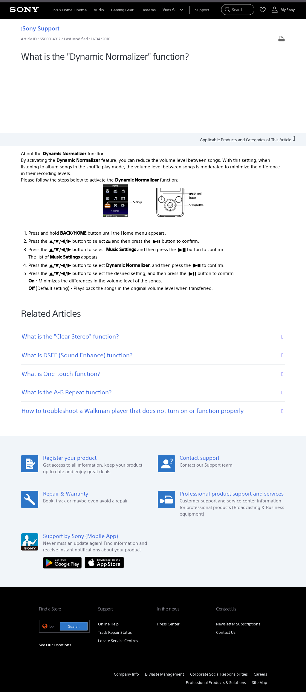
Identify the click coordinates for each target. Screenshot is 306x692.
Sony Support (40, 28)
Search (73, 559)
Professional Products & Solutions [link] (216, 616)
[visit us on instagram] (248, 631)
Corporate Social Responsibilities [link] (219, 608)
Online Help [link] (108, 557)
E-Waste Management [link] (164, 608)
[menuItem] (202, 10)
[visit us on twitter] (235, 631)
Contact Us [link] (225, 565)
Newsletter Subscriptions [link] (238, 557)
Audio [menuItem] (99, 10)
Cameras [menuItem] (147, 10)
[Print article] (281, 39)
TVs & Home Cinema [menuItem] (69, 10)
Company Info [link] (126, 608)
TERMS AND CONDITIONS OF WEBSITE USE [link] (72, 659)
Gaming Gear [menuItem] (122, 10)
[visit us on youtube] (261, 631)
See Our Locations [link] (55, 578)
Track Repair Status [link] (115, 565)
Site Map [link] (259, 616)
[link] (46, 632)
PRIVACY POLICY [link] (121, 659)
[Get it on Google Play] (64, 496)
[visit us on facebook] (222, 631)
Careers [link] (260, 608)
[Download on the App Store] (104, 496)
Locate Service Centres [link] (118, 574)
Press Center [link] (168, 557)
